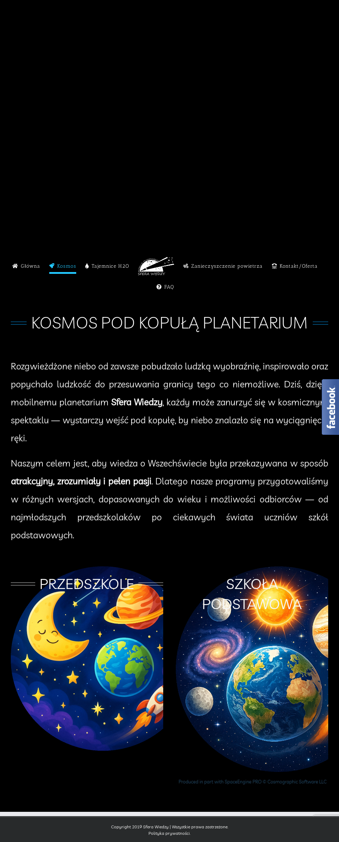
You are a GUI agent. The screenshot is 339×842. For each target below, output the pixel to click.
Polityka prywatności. (169, 833)
